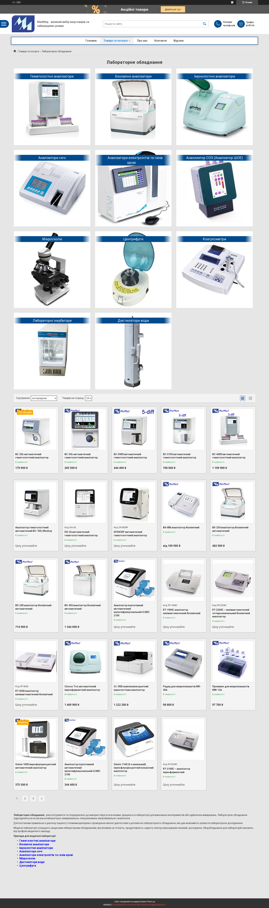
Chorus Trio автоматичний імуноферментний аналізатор (82, 688)
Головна (91, 40)
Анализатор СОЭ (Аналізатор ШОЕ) (214, 158)
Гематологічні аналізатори (52, 76)
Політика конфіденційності (152, 905)
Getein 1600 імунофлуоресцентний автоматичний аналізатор (35, 766)
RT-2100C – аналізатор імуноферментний (176, 770)
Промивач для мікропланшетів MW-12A (230, 688)
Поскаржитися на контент (125, 905)
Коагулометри (214, 239)
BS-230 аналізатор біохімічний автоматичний (230, 529)
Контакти (160, 40)
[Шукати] (204, 24)
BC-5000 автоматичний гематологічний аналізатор (130, 456)
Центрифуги (133, 239)
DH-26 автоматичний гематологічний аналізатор (81, 534)
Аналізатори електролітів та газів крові (135, 160)
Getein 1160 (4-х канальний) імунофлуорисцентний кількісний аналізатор (134, 767)
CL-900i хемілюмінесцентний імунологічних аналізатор (131, 688)
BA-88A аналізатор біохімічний (181, 527)
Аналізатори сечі (52, 158)
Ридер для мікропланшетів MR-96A (182, 688)
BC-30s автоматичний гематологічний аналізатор (81, 456)
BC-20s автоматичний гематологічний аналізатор (31, 456)
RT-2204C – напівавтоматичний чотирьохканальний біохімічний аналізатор (231, 613)
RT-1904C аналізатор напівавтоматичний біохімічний (181, 611)
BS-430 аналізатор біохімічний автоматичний (83, 607)
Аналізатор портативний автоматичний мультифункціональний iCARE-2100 (132, 610)
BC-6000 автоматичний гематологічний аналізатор (228, 456)
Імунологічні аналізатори (214, 76)
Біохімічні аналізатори (133, 76)
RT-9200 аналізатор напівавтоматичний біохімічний (34, 693)
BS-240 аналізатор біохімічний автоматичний (33, 607)
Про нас (142, 40)
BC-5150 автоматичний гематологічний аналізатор (179, 456)
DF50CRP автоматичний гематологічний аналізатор (130, 534)
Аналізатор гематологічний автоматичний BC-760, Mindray (33, 529)
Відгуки (179, 40)
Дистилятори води (133, 320)
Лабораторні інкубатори (52, 320)
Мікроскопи (52, 239)
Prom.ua (151, 901)
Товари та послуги (115, 40)
